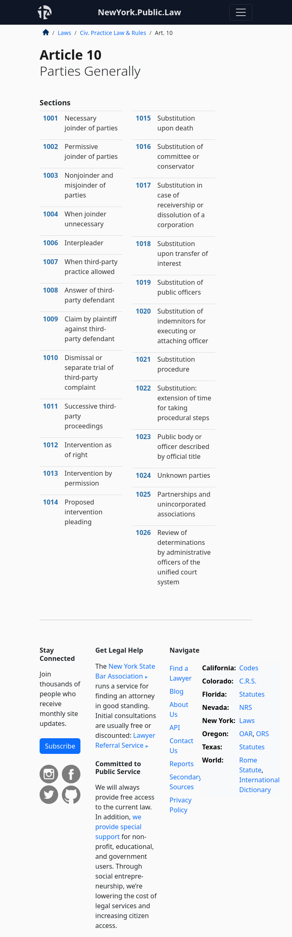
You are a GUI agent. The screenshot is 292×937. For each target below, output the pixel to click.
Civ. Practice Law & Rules (113, 33)
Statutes (252, 694)
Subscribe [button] (60, 746)
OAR (245, 733)
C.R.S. (248, 681)
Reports (182, 763)
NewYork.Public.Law (139, 12)
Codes (248, 667)
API (175, 727)
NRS (245, 707)
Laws (64, 33)
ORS (262, 733)
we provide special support (118, 826)
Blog (177, 691)
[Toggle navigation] (240, 12)
